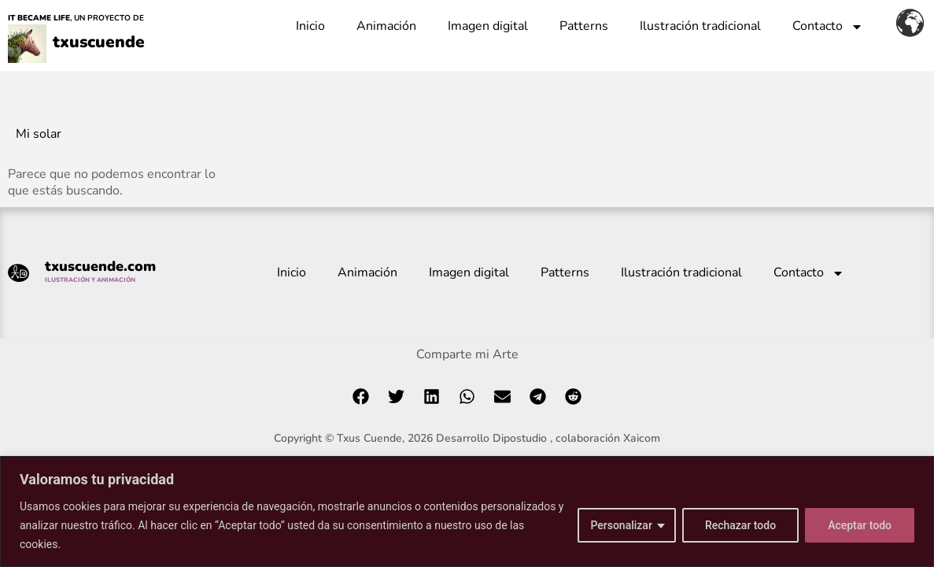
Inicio (310, 26)
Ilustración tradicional (700, 26)
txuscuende (98, 39)
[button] (360, 396)
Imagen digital (488, 26)
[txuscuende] (27, 49)
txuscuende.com (100, 266)
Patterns (583, 26)
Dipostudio (520, 438)
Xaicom (641, 438)
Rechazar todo (740, 525)
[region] (467, 511)
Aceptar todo (860, 525)
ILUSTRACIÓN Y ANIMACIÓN (90, 280)
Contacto (827, 27)
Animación (386, 26)
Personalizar (621, 525)
